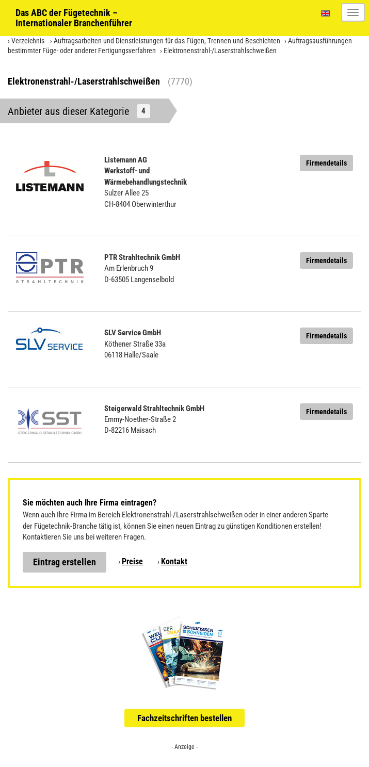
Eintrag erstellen (64, 562)
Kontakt (174, 561)
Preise (132, 561)
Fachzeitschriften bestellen (184, 718)
